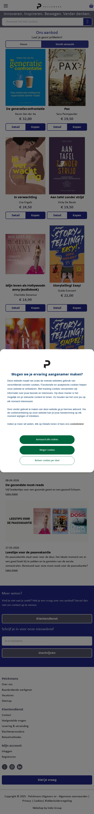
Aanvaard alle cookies (47, 439)
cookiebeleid (77, 424)
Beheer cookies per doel (47, 460)
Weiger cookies (47, 450)
